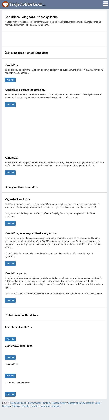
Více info (10, 80)
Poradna (35, 406)
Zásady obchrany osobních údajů (84, 403)
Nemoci (6, 406)
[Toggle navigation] (104, 3)
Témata (25, 406)
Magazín (56, 406)
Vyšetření (45, 406)
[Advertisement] (54, 39)
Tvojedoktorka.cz (18, 403)
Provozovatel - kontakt (39, 403)
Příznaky (15, 406)
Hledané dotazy (59, 403)
